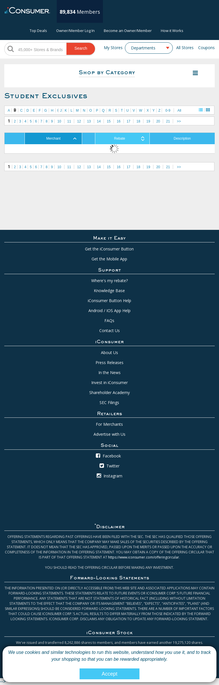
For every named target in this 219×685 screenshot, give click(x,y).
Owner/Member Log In (75, 30)
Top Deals (38, 30)
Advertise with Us (109, 434)
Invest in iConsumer (109, 382)
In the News (109, 372)
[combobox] (149, 48)
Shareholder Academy (109, 392)
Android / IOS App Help (109, 310)
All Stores (185, 47)
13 (89, 121)
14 (99, 121)
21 (168, 121)
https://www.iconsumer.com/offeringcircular (143, 557)
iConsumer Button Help (109, 300)
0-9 (167, 111)
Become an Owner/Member (128, 30)
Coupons (206, 47)
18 (138, 121)
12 (79, 121)
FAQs (109, 320)
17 (128, 121)
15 (109, 121)
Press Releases (109, 362)
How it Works (172, 30)
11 (69, 121)
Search (80, 48)
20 (158, 121)
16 (118, 121)
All (179, 111)
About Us (109, 352)
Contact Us (109, 330)
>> (179, 121)
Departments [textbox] (143, 48)
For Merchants (109, 424)
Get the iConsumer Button (109, 249)
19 (148, 121)
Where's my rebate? (109, 280)
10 (59, 121)
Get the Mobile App (109, 259)
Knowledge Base (109, 290)
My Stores (113, 47)
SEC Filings (109, 402)
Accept (109, 674)
